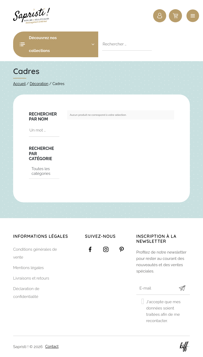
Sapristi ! (34, 16)
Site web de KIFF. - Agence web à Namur (184, 346)
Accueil (19, 84)
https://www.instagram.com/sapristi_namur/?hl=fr (106, 249)
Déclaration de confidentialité (26, 292)
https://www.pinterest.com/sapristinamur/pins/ (121, 249)
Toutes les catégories (41, 171)
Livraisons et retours (31, 278)
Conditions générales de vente (35, 253)
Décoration (39, 84)
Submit (182, 288)
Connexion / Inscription (159, 15)
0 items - (175, 15)
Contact (52, 346)
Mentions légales (28, 267)
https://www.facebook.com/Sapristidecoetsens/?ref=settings (90, 249)
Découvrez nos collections (61, 44)
